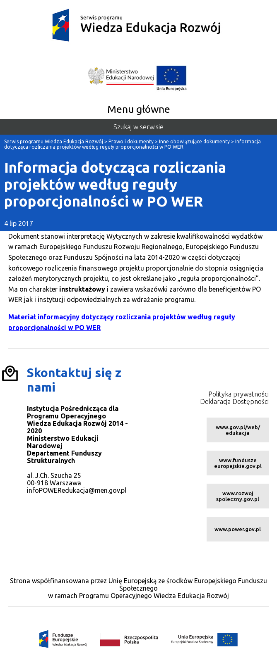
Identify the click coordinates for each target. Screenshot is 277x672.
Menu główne (138, 109)
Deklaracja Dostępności (234, 401)
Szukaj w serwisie (138, 127)
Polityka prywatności (238, 394)
